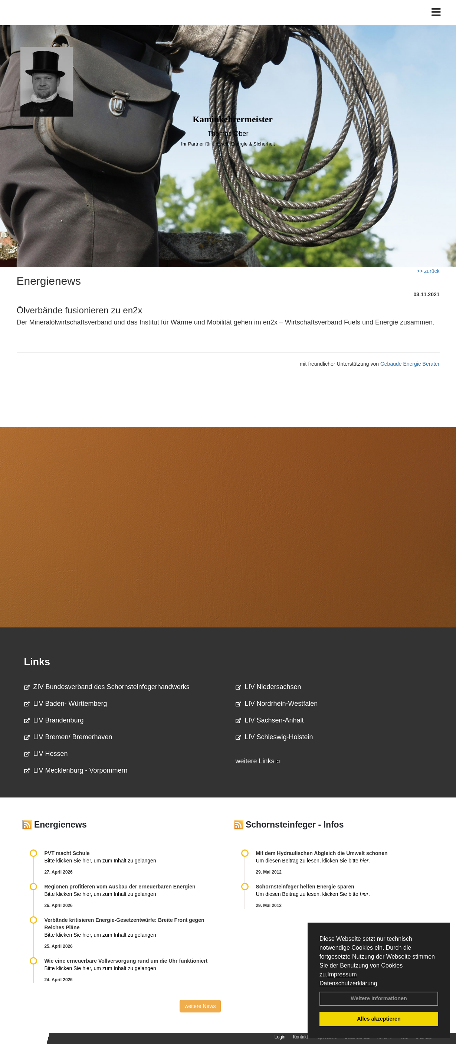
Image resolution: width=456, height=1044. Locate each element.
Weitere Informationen (379, 998)
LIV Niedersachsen (268, 687)
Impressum (342, 974)
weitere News (200, 1006)
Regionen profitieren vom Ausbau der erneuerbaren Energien (120, 887)
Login (280, 1037)
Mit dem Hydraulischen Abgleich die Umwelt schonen (322, 853)
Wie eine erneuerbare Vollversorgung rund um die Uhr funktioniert (126, 961)
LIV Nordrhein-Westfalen (277, 703)
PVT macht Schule (67, 853)
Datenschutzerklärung (348, 983)
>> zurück (428, 271)
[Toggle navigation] (436, 21)
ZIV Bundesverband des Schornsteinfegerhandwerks (107, 687)
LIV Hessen (46, 753)
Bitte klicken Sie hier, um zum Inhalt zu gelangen (100, 861)
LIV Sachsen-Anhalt (270, 720)
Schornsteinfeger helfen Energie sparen (305, 887)
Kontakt (300, 1037)
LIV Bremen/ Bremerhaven (68, 737)
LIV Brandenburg (54, 720)
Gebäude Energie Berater (410, 364)
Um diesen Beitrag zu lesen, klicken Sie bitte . (313, 861)
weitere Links (258, 761)
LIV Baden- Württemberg (65, 703)
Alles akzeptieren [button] (379, 1019)
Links (37, 662)
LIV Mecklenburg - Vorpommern (76, 770)
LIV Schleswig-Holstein (274, 737)
